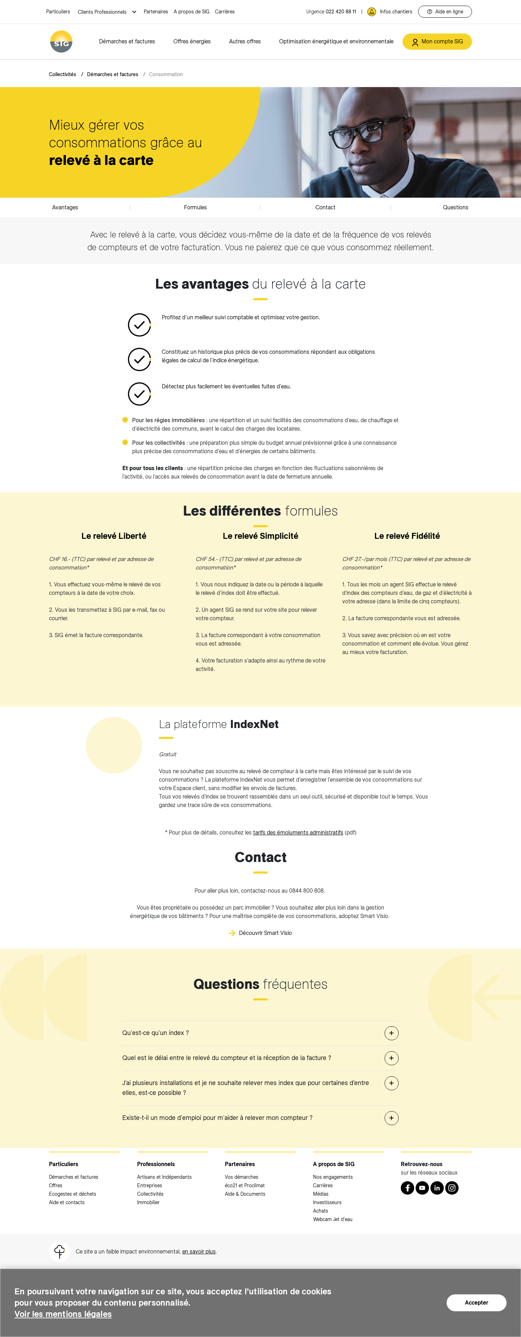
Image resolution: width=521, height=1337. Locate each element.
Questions (455, 207)
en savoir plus (199, 1251)
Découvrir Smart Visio (265, 933)
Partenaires (156, 11)
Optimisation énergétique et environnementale (336, 41)
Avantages (65, 207)
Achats (320, 1211)
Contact (325, 207)
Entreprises (149, 1185)
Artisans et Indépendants (164, 1177)
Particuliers (58, 11)
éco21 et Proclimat (245, 1185)
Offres (55, 1185)
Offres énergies (192, 41)
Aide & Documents (245, 1194)
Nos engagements (333, 1177)
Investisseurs (327, 1202)
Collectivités (62, 74)
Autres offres (245, 41)
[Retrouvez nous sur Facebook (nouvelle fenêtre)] (407, 1188)
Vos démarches (241, 1177)
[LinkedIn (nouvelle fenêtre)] (437, 1188)
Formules (195, 207)
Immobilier (148, 1202)
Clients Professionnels (103, 12)
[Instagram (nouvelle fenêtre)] (452, 1188)
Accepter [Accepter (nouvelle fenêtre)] (476, 1302)
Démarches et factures (127, 41)
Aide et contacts (67, 1202)
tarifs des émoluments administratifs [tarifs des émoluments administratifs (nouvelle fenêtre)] (298, 832)
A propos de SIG (191, 11)
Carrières (225, 11)
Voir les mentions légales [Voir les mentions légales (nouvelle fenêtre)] (63, 1314)
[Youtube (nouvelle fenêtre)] (422, 1188)
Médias (321, 1194)
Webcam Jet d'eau (333, 1219)
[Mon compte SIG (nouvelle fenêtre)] (437, 41)
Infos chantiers (396, 11)
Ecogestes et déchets (72, 1194)
